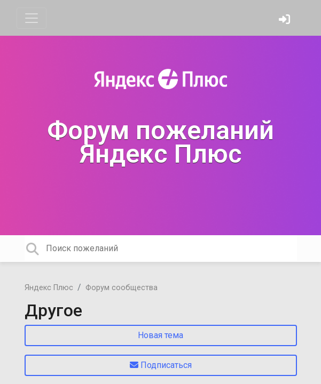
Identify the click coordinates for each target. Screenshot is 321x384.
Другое (53, 310)
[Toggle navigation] (31, 18)
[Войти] (286, 20)
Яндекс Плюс (49, 287)
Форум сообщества (121, 287)
